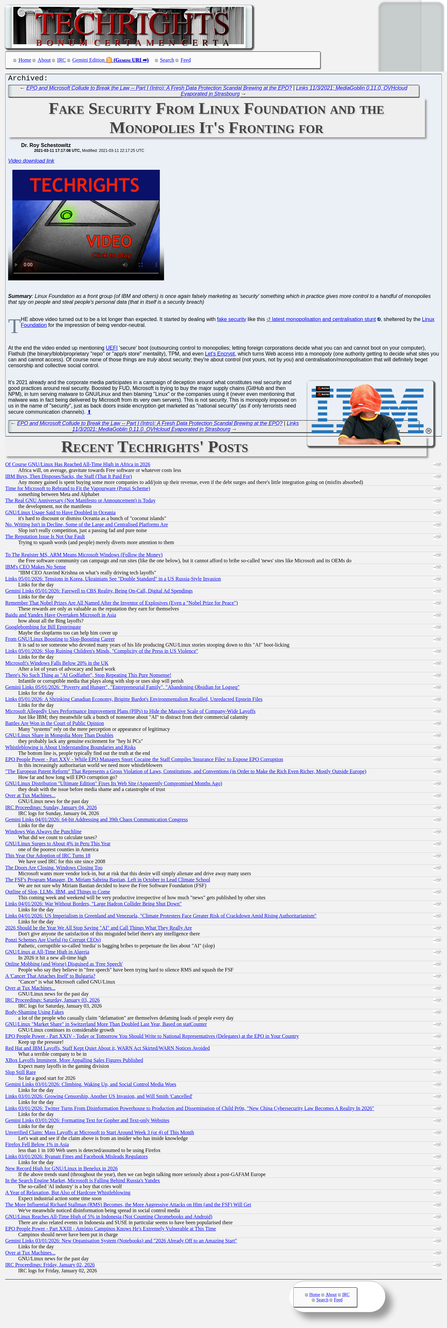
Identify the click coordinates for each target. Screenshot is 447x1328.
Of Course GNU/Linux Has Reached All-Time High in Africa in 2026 (77, 466)
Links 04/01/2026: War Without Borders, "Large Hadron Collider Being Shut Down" (93, 905)
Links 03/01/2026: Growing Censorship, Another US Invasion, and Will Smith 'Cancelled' (98, 1098)
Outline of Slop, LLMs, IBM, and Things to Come (57, 893)
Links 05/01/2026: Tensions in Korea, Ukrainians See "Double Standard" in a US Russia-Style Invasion (113, 580)
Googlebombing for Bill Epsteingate (43, 628)
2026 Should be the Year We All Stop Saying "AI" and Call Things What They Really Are (98, 929)
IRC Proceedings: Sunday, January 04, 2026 (51, 809)
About (44, 60)
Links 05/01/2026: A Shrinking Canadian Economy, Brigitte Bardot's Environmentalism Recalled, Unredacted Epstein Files (133, 701)
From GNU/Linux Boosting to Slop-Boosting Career (60, 640)
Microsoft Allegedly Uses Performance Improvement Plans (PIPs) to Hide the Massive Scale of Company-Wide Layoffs (130, 713)
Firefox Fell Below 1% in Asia (37, 1146)
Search (167, 60)
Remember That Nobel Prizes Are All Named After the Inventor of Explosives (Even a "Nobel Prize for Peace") (121, 604)
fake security (231, 321)
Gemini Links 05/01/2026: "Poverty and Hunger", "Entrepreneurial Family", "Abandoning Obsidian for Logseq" (122, 688)
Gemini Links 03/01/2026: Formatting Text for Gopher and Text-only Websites (87, 1122)
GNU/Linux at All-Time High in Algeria (47, 953)
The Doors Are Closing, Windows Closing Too (53, 869)
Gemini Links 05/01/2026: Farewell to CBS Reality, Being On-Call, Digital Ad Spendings (99, 592)
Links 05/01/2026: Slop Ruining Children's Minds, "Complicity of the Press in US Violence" (101, 652)
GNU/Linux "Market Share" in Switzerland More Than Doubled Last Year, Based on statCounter (106, 1025)
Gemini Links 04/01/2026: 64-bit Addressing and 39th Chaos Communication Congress (96, 821)
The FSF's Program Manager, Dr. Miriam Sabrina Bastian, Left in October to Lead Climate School (107, 881)
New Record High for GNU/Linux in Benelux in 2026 (61, 1170)
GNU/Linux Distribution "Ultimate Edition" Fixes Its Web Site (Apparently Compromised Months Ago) (113, 785)
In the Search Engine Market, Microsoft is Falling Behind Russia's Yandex (82, 1182)
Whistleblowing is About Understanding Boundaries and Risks (70, 749)
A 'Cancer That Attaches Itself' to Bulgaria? (50, 977)
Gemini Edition (88, 60)
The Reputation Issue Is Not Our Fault (45, 538)
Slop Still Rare (20, 1074)
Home (25, 60)
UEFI (112, 349)
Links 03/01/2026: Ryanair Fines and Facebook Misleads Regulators (76, 1158)
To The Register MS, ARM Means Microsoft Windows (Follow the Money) (83, 556)
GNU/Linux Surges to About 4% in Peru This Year (57, 845)
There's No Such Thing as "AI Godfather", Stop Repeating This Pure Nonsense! (88, 676)
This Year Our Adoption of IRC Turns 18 (47, 857)
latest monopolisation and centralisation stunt (324, 321)
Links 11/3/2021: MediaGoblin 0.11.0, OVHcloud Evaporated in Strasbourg (185, 428)
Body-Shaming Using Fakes (34, 1013)
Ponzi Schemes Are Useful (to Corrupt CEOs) (53, 941)
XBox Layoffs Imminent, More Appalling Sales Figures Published (74, 1062)
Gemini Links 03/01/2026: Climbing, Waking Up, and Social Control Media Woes (90, 1086)
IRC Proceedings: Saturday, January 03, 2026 (52, 1001)
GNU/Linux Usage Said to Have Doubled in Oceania (60, 514)
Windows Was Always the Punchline (43, 833)
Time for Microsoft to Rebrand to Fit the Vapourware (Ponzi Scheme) (77, 490)
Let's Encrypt (220, 355)
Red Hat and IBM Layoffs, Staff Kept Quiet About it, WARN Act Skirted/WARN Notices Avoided (107, 1050)
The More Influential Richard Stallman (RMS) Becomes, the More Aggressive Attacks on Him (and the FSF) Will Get (128, 1206)
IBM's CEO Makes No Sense (35, 568)
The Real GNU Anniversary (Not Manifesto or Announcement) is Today (80, 502)
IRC (61, 60)
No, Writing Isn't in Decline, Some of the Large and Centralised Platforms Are (86, 526)
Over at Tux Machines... (30, 797)
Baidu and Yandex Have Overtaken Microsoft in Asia (60, 616)
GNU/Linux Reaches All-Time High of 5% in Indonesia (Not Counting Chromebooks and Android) (108, 1218)
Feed (186, 60)
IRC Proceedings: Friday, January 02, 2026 (50, 1266)
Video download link (31, 162)
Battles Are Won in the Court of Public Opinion (54, 725)
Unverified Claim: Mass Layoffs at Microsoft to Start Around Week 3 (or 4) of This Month (99, 1134)
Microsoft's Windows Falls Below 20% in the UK (57, 664)
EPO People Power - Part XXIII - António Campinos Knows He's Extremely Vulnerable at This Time (110, 1230)
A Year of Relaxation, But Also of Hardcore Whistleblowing (67, 1194)
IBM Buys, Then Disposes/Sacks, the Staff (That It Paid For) (68, 478)
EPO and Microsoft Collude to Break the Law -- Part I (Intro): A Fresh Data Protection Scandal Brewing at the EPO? (159, 89)
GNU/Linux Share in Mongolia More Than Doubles (59, 737)
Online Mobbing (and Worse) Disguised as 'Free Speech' (64, 965)
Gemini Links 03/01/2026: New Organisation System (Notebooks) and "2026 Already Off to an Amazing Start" (121, 1242)
